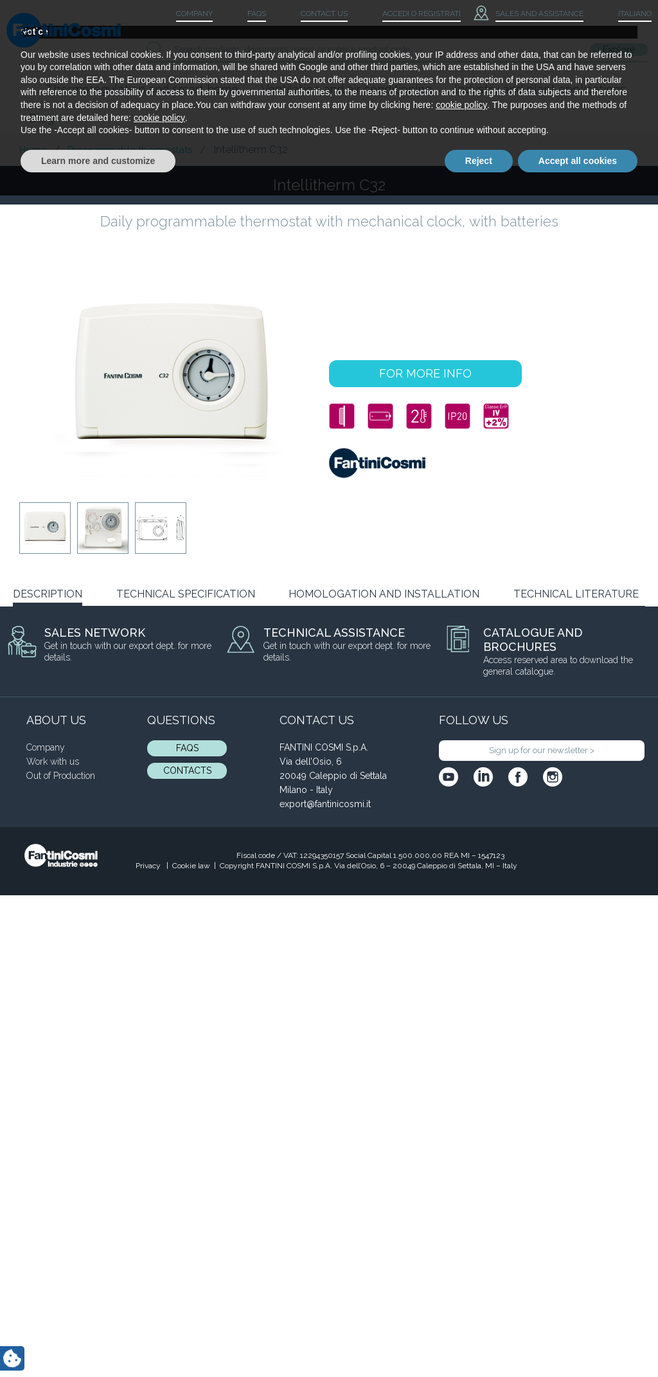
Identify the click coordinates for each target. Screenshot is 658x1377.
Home (32, 150)
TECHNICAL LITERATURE (576, 594)
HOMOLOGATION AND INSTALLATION (384, 594)
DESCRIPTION (47, 594)
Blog (41, 118)
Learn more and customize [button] (98, 1341)
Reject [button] (478, 1341)
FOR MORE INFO (425, 373)
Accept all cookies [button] (577, 1341)
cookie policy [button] (461, 1286)
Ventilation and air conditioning (346, 89)
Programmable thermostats (129, 150)
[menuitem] (624, 14)
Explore (619, 49)
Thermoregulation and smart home (142, 89)
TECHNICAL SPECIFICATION (185, 594)
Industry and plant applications (540, 89)
